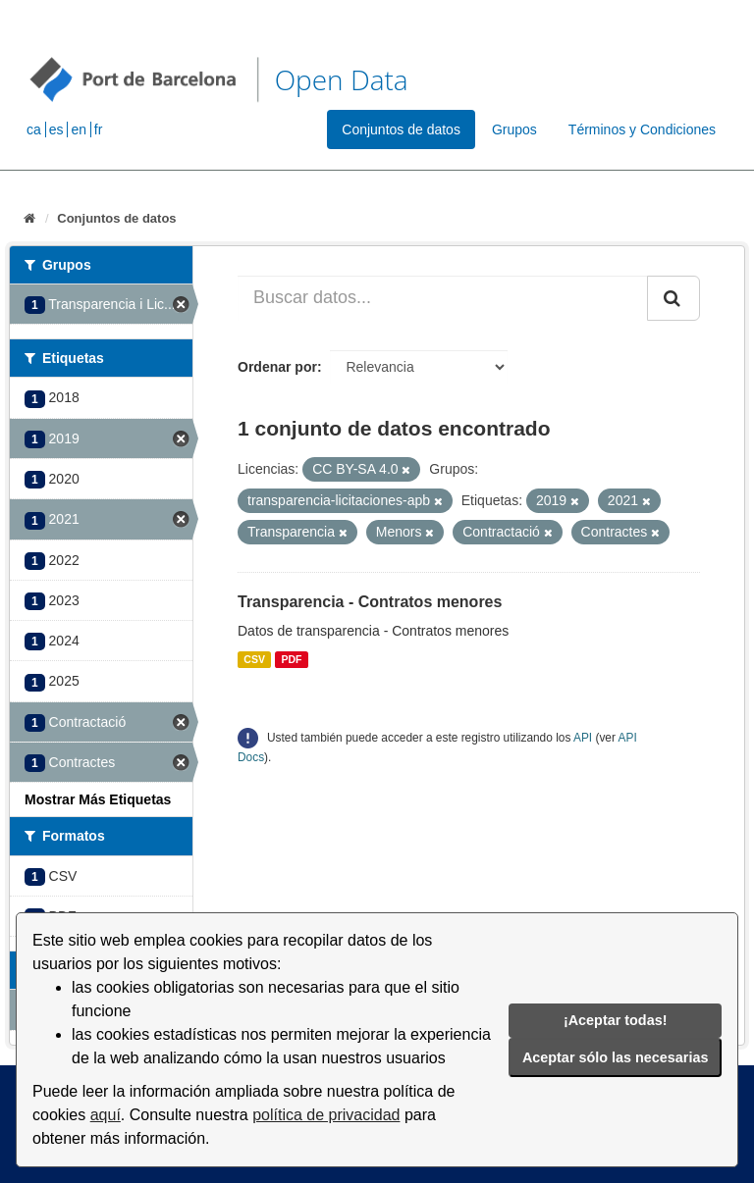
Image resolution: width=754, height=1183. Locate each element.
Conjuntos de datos (401, 129)
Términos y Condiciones (642, 129)
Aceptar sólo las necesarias (615, 1057)
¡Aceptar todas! (616, 1020)
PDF (291, 659)
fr (98, 129)
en (78, 129)
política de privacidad (326, 1114)
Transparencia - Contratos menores (370, 601)
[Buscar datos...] (443, 298)
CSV (254, 659)
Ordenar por (277, 367)
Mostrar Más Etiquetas (98, 799)
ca (34, 129)
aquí (105, 1114)
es (56, 129)
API (582, 738)
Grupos (514, 129)
